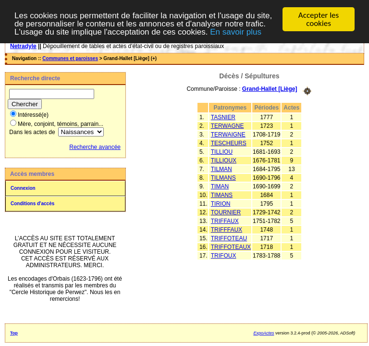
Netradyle (23, 46)
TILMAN (221, 168)
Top (14, 333)
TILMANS (223, 177)
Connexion (23, 188)
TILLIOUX (223, 160)
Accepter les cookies (318, 19)
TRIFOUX (223, 255)
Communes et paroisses (70, 58)
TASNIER (223, 116)
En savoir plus (235, 32)
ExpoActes (263, 333)
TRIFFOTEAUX (231, 246)
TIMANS (222, 194)
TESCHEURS (228, 142)
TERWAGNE (227, 125)
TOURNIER (226, 212)
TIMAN (220, 186)
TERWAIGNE (228, 134)
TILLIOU (222, 151)
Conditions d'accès (32, 203)
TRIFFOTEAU (229, 238)
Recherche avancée (95, 147)
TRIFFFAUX (226, 229)
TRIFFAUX (225, 220)
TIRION (221, 203)
